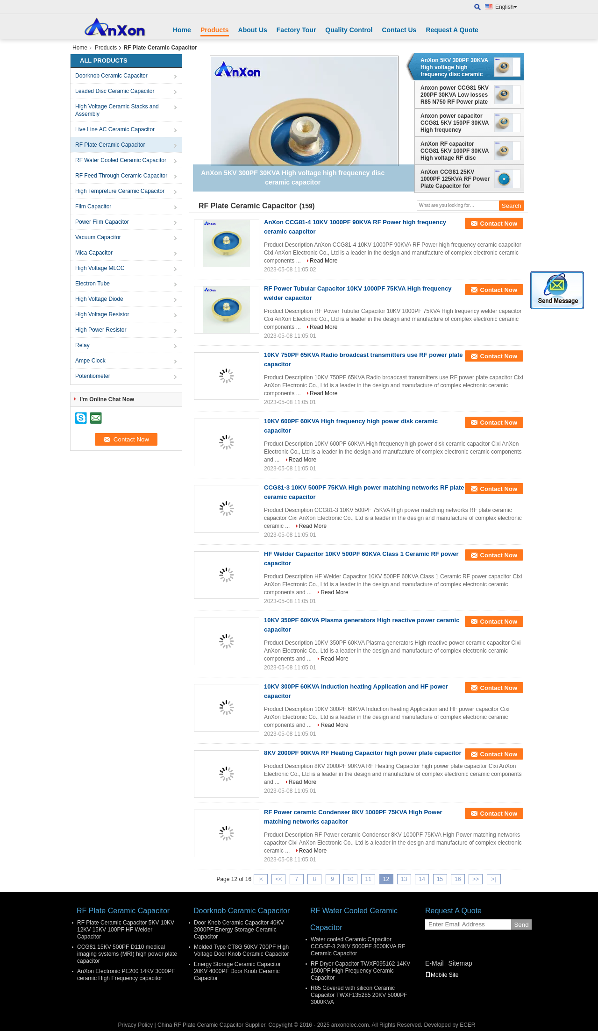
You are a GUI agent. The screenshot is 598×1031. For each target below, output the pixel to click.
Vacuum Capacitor (98, 237)
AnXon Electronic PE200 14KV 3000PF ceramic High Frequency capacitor (126, 974)
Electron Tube (92, 283)
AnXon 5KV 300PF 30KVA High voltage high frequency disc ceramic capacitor (454, 67)
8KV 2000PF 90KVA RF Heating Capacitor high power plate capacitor (363, 752)
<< (278, 879)
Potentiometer (92, 376)
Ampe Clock (90, 360)
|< (260, 879)
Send (521, 924)
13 (404, 879)
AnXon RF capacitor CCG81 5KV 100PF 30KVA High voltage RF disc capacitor (454, 151)
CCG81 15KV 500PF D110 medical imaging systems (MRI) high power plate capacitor (127, 954)
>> (475, 879)
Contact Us (399, 30)
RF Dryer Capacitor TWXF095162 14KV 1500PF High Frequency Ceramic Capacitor (360, 970)
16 (458, 879)
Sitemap (460, 963)
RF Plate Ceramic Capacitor (110, 145)
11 (368, 879)
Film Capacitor (93, 206)
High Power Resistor (100, 330)
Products (214, 30)
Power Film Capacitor (102, 222)
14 (422, 879)
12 (386, 879)
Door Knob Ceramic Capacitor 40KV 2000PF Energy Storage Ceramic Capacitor (239, 929)
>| (493, 879)
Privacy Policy (135, 1025)
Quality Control (348, 30)
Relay (82, 345)
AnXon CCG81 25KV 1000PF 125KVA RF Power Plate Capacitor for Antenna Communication (455, 179)
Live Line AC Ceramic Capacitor (115, 129)
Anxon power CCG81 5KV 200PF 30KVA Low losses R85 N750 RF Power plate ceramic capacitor (454, 95)
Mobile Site (441, 975)
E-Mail (434, 963)
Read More (323, 260)
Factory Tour (296, 30)
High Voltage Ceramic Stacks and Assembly (117, 110)
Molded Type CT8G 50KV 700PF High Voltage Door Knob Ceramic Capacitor (241, 950)
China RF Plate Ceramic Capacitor (200, 1025)
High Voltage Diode (99, 299)
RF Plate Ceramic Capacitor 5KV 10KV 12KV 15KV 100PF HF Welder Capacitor (125, 929)
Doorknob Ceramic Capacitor (111, 75)
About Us (252, 30)
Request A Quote (452, 30)
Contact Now (498, 223)
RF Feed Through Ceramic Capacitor (121, 175)
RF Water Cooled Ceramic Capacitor (120, 160)
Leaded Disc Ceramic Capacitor (114, 91)
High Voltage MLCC (99, 268)
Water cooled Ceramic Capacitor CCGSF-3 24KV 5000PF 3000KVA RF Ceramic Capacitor (358, 946)
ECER (467, 1025)
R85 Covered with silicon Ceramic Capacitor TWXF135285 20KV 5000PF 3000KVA (359, 995)
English (506, 7)
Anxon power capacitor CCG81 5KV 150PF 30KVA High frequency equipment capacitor (454, 123)
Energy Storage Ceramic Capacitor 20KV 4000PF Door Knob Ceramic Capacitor (237, 971)
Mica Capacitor (94, 252)
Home (182, 30)
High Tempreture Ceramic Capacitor (119, 191)
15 (440, 879)
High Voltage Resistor (102, 314)
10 (350, 879)
